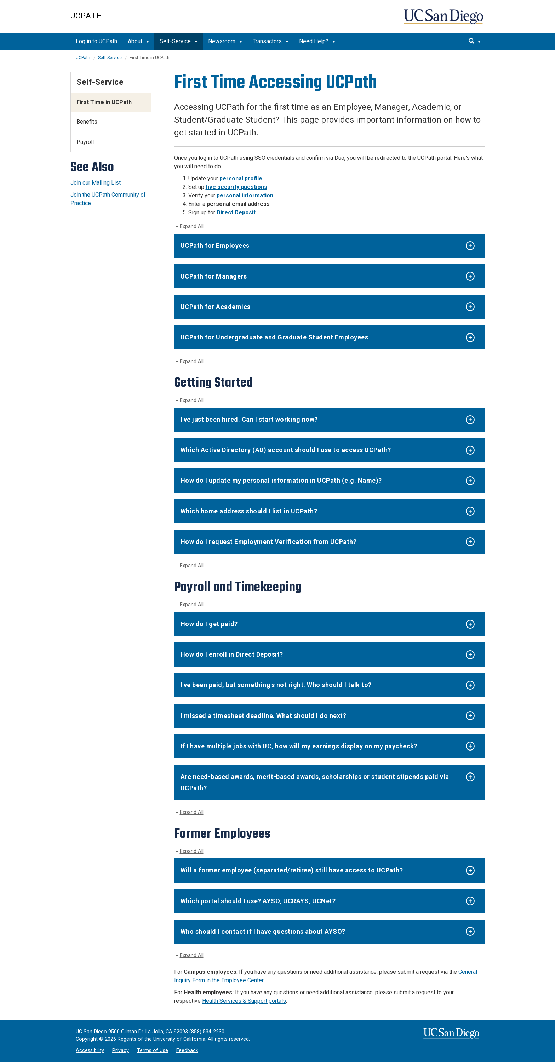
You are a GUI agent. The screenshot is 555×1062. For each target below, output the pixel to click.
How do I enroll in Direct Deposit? (232, 654)
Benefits (86, 121)
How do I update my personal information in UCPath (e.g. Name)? (281, 480)
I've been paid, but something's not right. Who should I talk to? (276, 685)
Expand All (192, 227)
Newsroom (225, 41)
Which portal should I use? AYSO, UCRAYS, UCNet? (258, 901)
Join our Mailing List (95, 182)
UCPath (86, 15)
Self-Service (179, 41)
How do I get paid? (209, 624)
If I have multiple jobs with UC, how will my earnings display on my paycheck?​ (299, 746)
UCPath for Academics (216, 306)
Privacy (120, 1050)
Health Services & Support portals (244, 1001)
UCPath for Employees (215, 245)
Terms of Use (152, 1050)
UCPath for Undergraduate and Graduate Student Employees (274, 337)
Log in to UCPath (96, 41)
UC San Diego (444, 20)
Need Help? (317, 41)
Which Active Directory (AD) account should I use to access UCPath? (286, 450)
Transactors (270, 41)
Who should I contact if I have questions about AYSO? (263, 931)
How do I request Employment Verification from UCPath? (269, 541)
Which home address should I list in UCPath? (249, 511)
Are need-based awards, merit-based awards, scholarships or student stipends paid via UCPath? (315, 782)
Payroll (85, 142)
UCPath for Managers (214, 276)
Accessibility (90, 1050)
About (138, 41)
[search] (475, 41)
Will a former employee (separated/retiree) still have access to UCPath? (292, 870)
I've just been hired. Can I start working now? (249, 419)
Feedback (187, 1050)
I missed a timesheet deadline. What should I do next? (264, 715)
